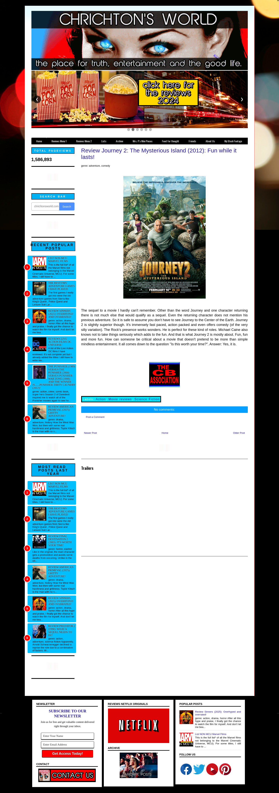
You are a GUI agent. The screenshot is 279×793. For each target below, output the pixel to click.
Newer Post (90, 432)
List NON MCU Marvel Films (58, 260)
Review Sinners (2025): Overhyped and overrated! (60, 313)
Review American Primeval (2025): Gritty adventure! (61, 411)
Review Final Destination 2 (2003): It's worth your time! (60, 541)
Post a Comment (95, 417)
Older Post (239, 432)
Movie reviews (120, 399)
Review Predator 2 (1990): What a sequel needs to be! (61, 630)
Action (101, 399)
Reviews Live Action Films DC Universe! (59, 341)
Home (165, 432)
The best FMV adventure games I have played (61, 286)
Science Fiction (147, 399)
